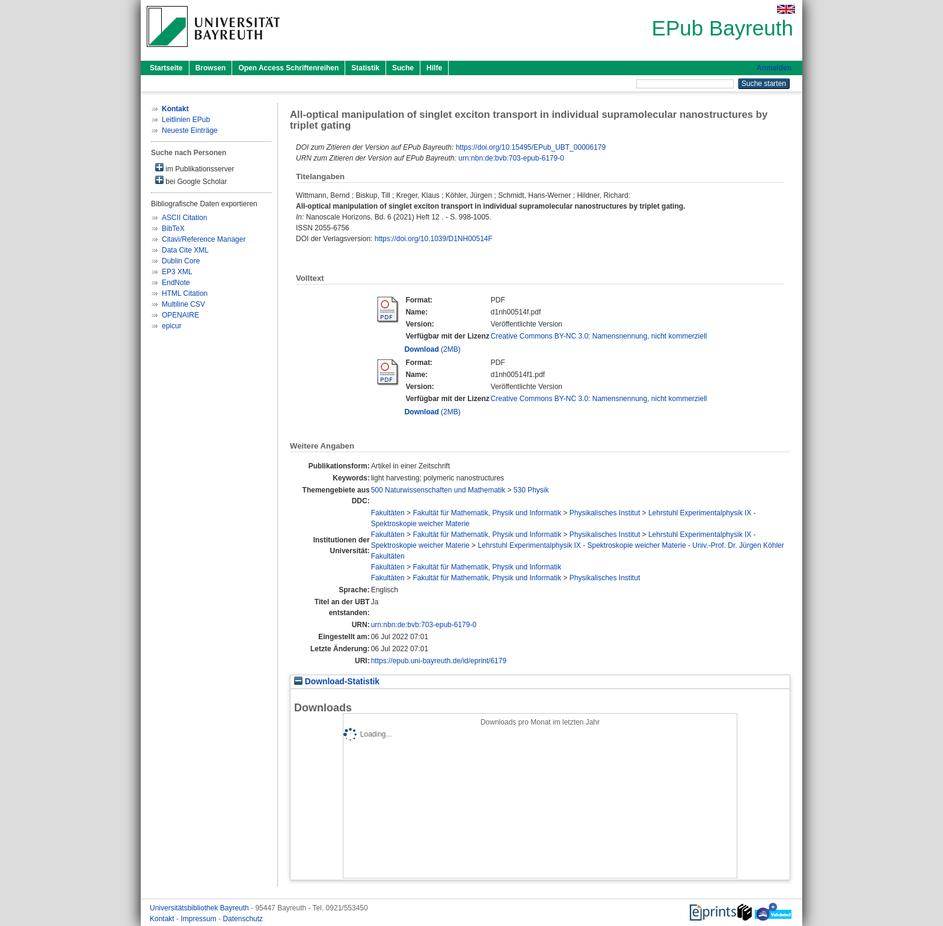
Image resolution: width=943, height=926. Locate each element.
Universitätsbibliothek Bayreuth (200, 908)
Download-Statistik (336, 681)
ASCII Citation (184, 217)
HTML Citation (184, 293)
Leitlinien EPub (186, 119)
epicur (172, 326)
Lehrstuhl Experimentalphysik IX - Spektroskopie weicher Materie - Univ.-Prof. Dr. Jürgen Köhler (631, 545)
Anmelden (774, 68)
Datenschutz (243, 919)
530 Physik (531, 490)
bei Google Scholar (191, 181)
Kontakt (163, 919)
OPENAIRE (180, 315)
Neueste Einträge (190, 130)
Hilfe (434, 68)
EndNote (176, 282)
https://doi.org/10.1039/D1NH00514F (434, 239)
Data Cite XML (185, 250)
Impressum (199, 919)
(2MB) (432, 349)
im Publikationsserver (194, 168)
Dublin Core (181, 261)
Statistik (365, 68)
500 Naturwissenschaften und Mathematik (438, 490)
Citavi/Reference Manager (203, 239)
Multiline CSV (183, 304)
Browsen (210, 68)
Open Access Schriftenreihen (288, 68)
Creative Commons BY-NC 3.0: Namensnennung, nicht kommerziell (599, 336)
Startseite (166, 68)
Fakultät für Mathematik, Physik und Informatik (487, 513)
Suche (403, 68)
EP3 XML (177, 272)
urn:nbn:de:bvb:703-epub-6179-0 (511, 158)
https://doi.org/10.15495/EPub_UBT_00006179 (531, 147)
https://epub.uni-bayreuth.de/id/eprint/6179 (439, 661)
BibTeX (173, 228)
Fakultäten (388, 513)
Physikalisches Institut (605, 513)
